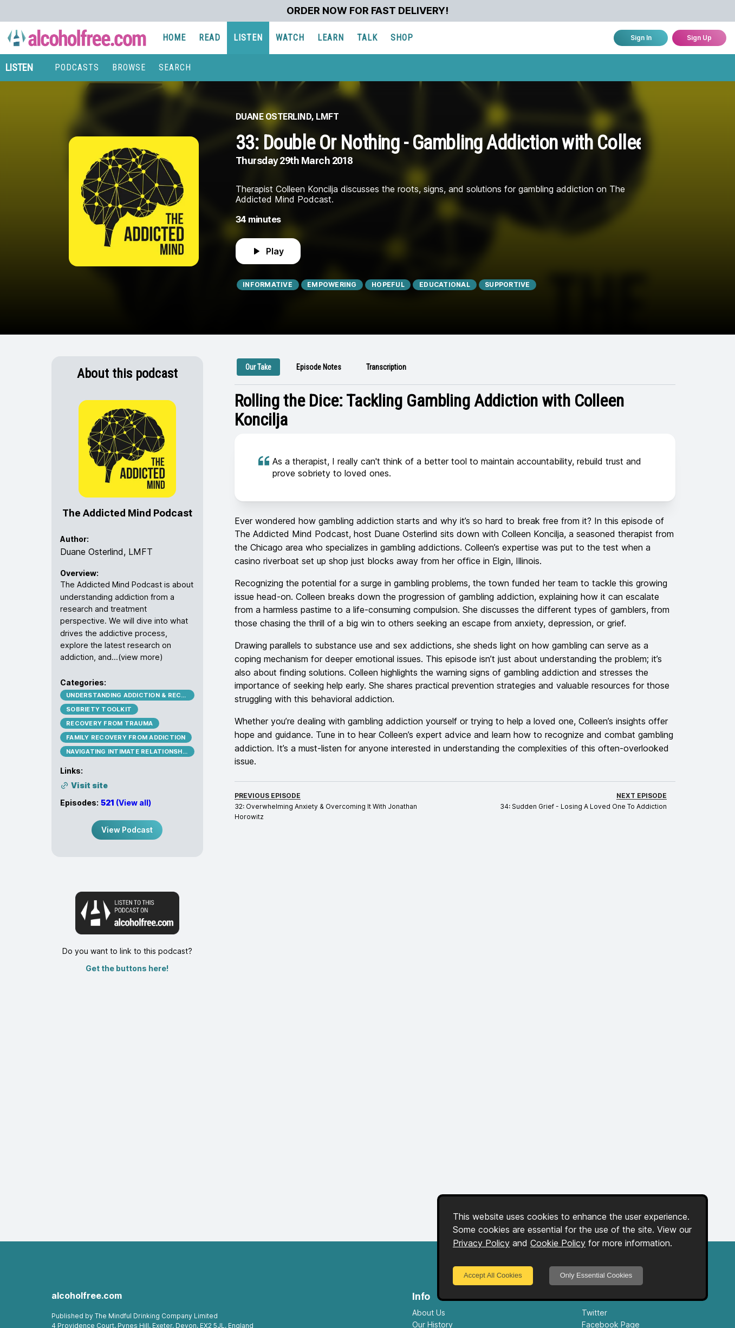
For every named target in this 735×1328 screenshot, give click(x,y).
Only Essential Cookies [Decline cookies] (596, 1275)
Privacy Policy (481, 1243)
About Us (428, 1312)
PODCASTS (77, 67)
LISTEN (248, 37)
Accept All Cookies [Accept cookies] (493, 1275)
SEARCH (175, 67)
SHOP (402, 37)
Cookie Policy (558, 1243)
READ (209, 37)
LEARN (330, 37)
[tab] (258, 367)
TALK (367, 37)
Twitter (594, 1312)
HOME (174, 37)
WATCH (290, 37)
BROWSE (129, 67)
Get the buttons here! (127, 968)
